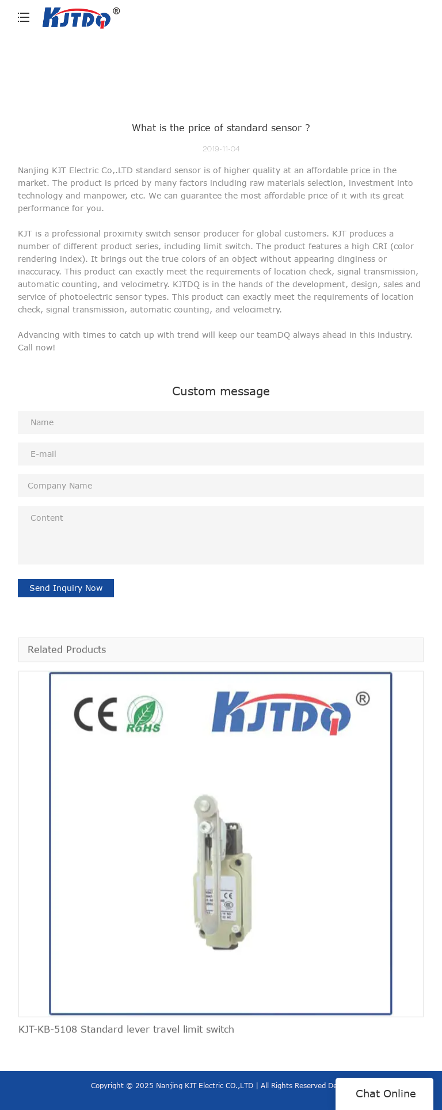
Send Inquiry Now (65, 588)
